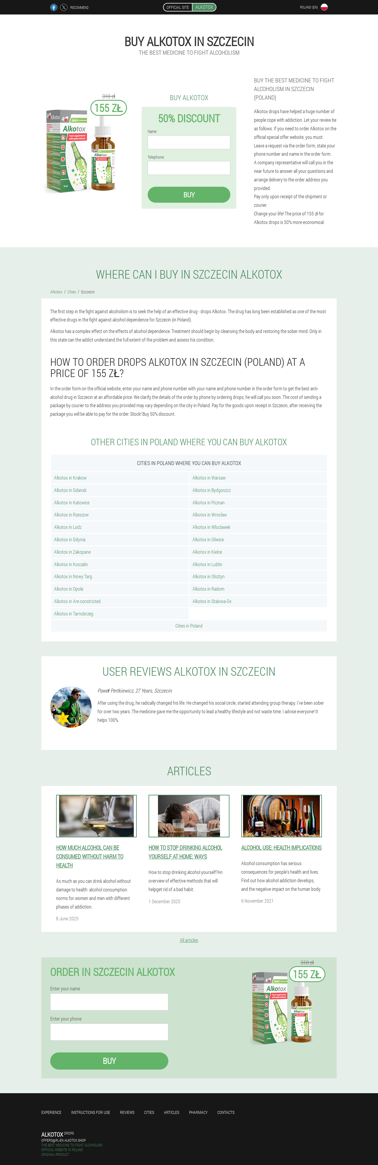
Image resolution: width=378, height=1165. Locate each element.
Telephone (156, 157)
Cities (149, 1112)
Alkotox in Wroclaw (210, 514)
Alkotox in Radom (208, 589)
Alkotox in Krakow (70, 478)
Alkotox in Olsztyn (209, 576)
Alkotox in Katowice (71, 502)
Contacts (225, 1112)
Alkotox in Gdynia (69, 539)
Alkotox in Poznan (209, 502)
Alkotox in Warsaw (209, 478)
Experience (51, 1112)
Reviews (127, 1112)
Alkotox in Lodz (68, 527)
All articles (189, 940)
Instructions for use (90, 1112)
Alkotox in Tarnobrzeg (73, 613)
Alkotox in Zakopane (72, 552)
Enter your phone (66, 1018)
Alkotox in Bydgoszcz (212, 490)
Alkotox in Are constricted (77, 601)
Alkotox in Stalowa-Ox (212, 601)
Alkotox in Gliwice (208, 539)
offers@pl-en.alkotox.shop (63, 1140)
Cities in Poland (189, 626)
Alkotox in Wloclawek (211, 527)
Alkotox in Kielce (207, 552)
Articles (171, 1112)
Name (152, 131)
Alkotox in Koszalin (71, 564)
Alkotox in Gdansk (70, 490)
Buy (189, 194)
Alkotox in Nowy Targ (73, 576)
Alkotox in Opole (68, 589)
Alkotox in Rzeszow (71, 514)
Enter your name (65, 988)
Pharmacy (198, 1112)
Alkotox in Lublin (207, 564)
